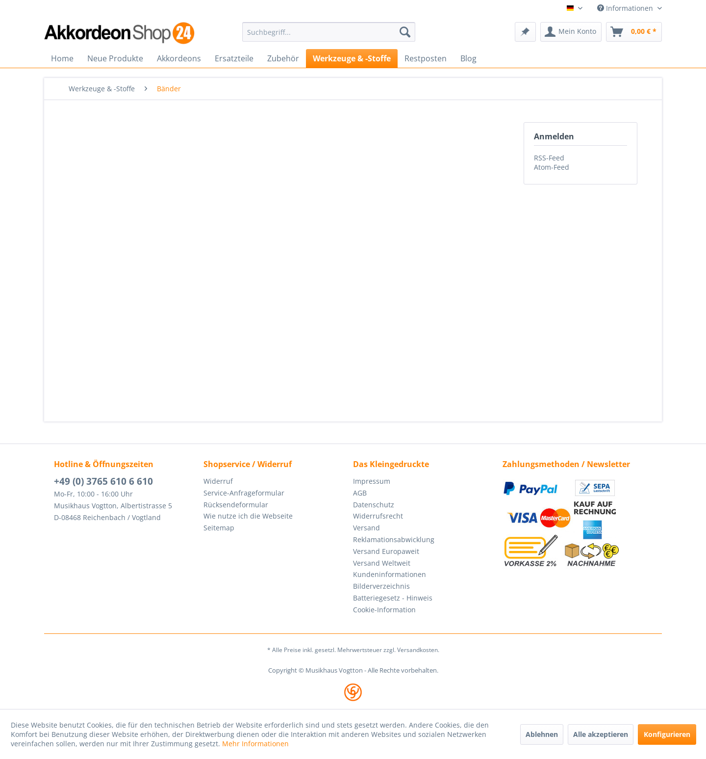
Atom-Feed (551, 167)
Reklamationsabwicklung (393, 539)
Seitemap (218, 527)
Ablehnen (542, 734)
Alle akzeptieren (600, 734)
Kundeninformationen (389, 574)
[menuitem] (328, 32)
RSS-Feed (549, 157)
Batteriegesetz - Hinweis (392, 597)
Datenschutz (373, 504)
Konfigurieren (667, 734)
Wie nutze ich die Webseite (248, 516)
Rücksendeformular (235, 504)
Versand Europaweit (386, 551)
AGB (360, 492)
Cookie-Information (384, 609)
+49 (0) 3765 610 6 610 (103, 481)
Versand (366, 527)
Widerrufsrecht (378, 516)
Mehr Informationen (255, 743)
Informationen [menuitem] (626, 8)
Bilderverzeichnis (381, 586)
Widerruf (218, 481)
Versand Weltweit (381, 563)
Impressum (371, 481)
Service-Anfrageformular (243, 492)
